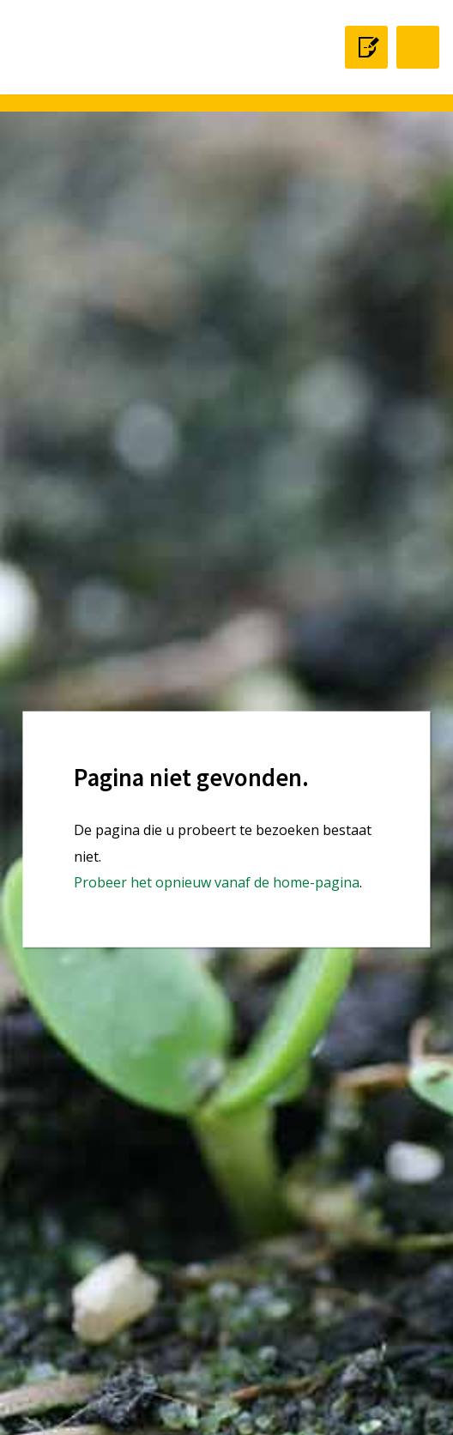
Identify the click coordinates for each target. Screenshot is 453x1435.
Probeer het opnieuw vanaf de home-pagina (216, 882)
